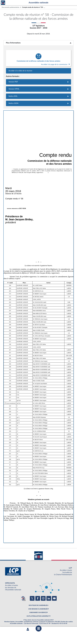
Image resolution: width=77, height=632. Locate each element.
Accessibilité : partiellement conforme (27, 621)
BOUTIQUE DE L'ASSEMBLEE (38, 605)
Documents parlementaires (10, 7)
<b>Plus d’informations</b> (38, 43)
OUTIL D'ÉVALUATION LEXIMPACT (38, 616)
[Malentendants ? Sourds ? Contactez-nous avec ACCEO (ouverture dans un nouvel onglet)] (23, 598)
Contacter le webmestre (46, 621)
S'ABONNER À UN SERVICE (38, 612)
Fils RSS (57, 621)
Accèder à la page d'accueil (3, 3)
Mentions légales (9, 621)
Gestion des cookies (67, 621)
